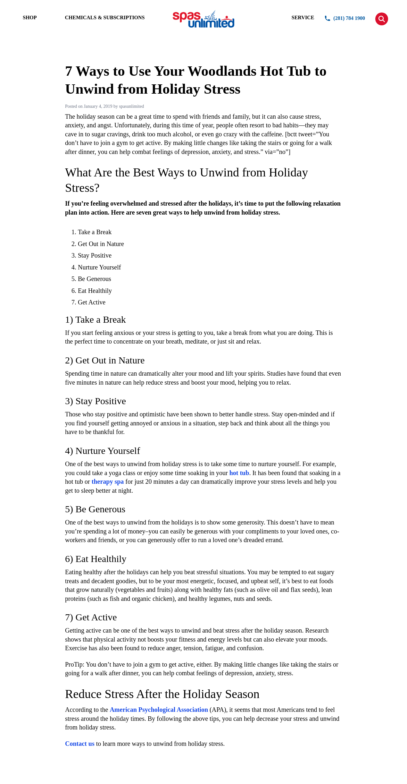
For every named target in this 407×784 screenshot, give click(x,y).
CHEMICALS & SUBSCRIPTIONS (105, 17)
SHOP (30, 17)
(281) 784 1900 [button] (344, 18)
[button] (381, 19)
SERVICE (303, 17)
